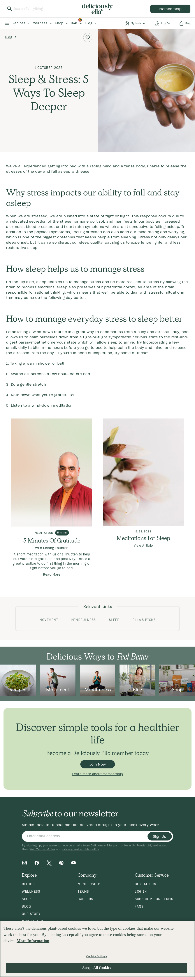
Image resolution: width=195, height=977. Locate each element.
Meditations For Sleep (143, 538)
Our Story (31, 914)
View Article (143, 546)
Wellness (31, 892)
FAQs (139, 906)
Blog (8, 37)
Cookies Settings (96, 956)
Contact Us (145, 884)
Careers (85, 899)
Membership (89, 884)
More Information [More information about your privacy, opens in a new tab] (33, 940)
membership (170, 9)
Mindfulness (83, 620)
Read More (52, 574)
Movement (48, 620)
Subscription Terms (154, 899)
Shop (26, 899)
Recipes (29, 884)
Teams (83, 892)
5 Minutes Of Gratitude (51, 540)
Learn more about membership (97, 774)
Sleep (114, 620)
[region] (97, 949)
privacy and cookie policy (80, 849)
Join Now (97, 764)
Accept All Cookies (96, 968)
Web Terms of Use (42, 849)
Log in (141, 892)
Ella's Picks (144, 620)
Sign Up (160, 836)
